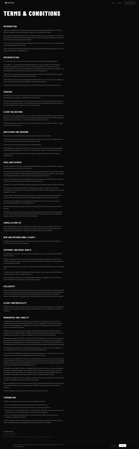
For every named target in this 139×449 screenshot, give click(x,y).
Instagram (39, 445)
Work (113, 3)
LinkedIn (31, 445)
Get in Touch (130, 3)
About (120, 3)
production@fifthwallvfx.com (12, 445)
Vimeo (24, 445)
